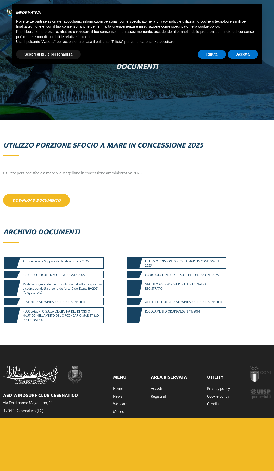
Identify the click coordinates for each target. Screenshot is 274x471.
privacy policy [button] (167, 21)
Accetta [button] (243, 54)
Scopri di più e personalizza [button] (48, 54)
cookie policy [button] (208, 26)
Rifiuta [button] (212, 54)
